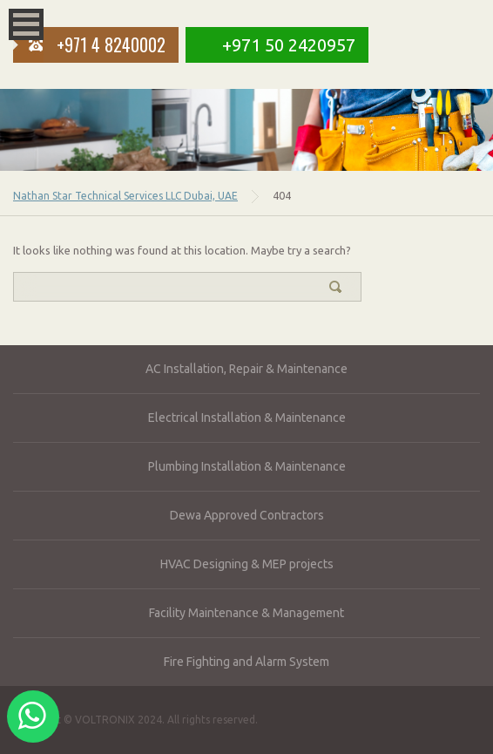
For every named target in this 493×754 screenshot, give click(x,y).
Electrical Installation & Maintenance (247, 418)
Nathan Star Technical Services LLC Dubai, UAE (125, 195)
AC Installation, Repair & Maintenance (246, 369)
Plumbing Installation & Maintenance (247, 466)
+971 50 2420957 (288, 45)
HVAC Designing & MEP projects (247, 564)
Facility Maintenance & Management (246, 613)
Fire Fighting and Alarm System (246, 662)
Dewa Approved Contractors (247, 515)
